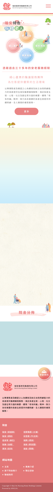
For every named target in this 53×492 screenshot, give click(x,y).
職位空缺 (30, 470)
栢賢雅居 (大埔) (31, 431)
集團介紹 (30, 466)
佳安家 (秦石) (8, 440)
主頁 (7, 466)
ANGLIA (14, 488)
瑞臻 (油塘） (8, 444)
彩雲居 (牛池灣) (31, 436)
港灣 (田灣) (7, 448)
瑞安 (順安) (7, 436)
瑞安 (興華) (29, 448)
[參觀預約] (44, 373)
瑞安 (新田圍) (30, 444)
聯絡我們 (9, 474)
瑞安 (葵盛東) (8, 431)
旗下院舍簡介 (11, 470)
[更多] (26, 111)
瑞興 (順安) (29, 440)
